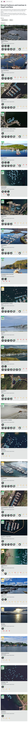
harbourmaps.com (9, 1)
